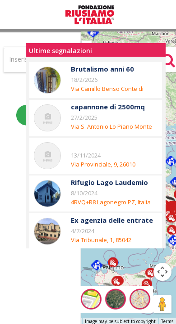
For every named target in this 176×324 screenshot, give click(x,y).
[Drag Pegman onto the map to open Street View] (162, 304)
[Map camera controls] (162, 272)
